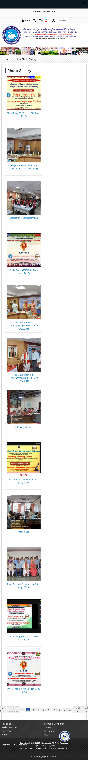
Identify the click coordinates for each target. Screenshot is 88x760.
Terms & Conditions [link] (55, 723)
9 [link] (64, 709)
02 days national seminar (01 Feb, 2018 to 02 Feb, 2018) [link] (24, 167)
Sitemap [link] (6, 731)
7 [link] (54, 709)
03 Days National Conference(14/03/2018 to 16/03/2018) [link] (24, 325)
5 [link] (43, 709)
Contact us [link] (50, 727)
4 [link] (38, 709)
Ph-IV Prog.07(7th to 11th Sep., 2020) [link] (23, 690)
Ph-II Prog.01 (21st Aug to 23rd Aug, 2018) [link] (23, 586)
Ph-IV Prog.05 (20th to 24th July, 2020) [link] (23, 481)
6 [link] (49, 709)
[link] (34, 21)
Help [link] (4, 734)
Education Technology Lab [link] (23, 217)
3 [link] (33, 709)
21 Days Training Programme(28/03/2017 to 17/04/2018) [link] (24, 378)
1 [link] (22, 709)
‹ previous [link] (13, 710)
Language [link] (62, 20)
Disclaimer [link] (50, 731)
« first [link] (2, 710)
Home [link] (6, 59)
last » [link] (86, 710)
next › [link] (77, 710)
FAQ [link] (46, 734)
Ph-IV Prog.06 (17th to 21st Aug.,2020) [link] (23, 638)
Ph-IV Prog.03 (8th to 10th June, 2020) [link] (24, 115)
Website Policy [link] (10, 727)
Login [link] (27, 20)
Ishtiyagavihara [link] (23, 427)
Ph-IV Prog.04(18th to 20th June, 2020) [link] (24, 272)
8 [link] (59, 709)
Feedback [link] (7, 723)
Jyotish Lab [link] (24, 531)
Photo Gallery (19, 70)
